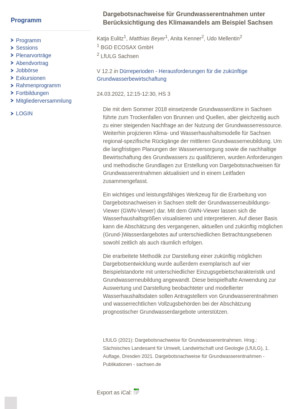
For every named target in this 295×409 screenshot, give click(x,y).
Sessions (27, 48)
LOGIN (24, 113)
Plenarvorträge (33, 55)
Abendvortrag (32, 63)
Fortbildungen (32, 93)
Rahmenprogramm (38, 85)
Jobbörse (27, 70)
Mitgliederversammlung (44, 101)
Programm (28, 40)
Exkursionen (31, 78)
